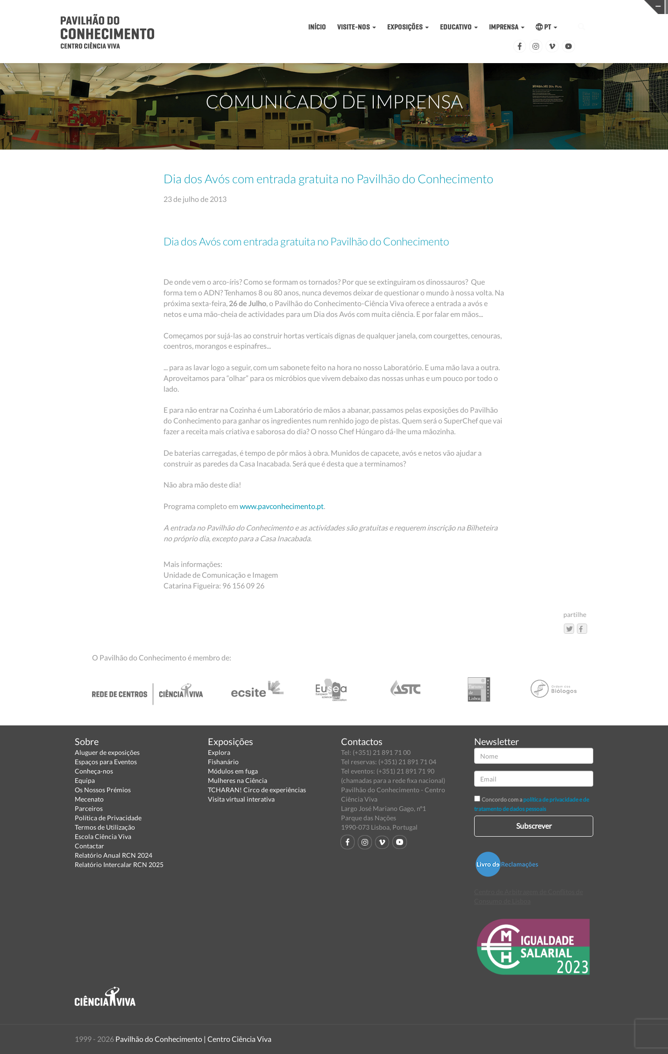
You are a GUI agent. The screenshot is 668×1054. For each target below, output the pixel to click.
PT (546, 27)
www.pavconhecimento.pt (282, 506)
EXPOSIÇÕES (408, 27)
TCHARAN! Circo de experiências (257, 790)
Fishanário (223, 762)
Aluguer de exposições (107, 752)
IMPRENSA (507, 27)
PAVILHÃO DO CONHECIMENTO (341, 7)
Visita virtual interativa (241, 799)
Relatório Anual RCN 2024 (113, 855)
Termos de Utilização (105, 827)
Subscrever (534, 825)
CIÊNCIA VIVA (486, 6)
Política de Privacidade (108, 818)
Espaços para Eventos (106, 762)
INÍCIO (317, 27)
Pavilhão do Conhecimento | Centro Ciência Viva (193, 1038)
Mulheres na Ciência (237, 780)
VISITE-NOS (356, 27)
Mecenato (89, 799)
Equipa (85, 780)
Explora (219, 752)
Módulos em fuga (233, 771)
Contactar (89, 846)
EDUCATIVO (459, 27)
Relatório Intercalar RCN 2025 (119, 864)
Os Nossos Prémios (103, 790)
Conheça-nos (94, 771)
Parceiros (89, 808)
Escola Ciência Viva (103, 836)
